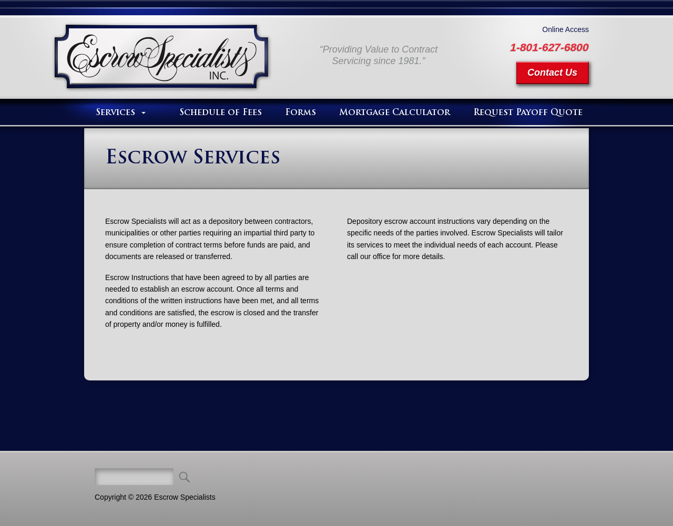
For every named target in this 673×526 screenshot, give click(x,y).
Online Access (565, 29)
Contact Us (552, 72)
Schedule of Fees (220, 113)
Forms (300, 113)
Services (115, 113)
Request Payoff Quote (528, 113)
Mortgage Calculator (394, 113)
